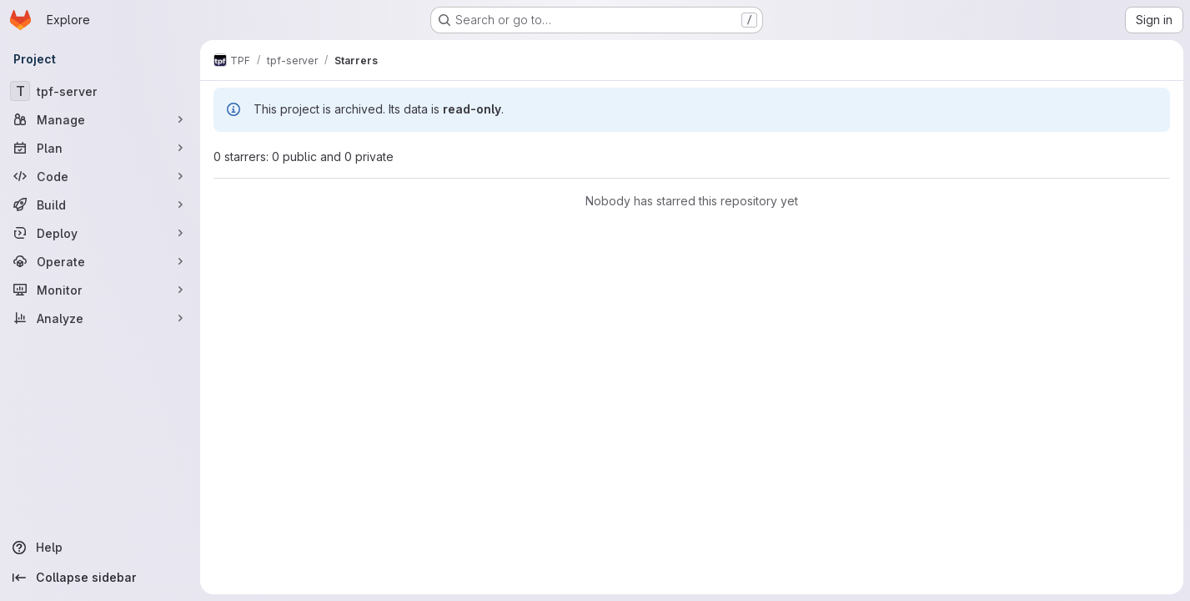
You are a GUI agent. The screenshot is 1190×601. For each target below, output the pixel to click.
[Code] (100, 176)
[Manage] (100, 119)
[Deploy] (100, 233)
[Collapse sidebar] (100, 577)
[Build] (100, 204)
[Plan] (100, 147)
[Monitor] (100, 289)
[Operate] (100, 261)
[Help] (100, 547)
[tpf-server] (100, 91)
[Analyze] (100, 318)
